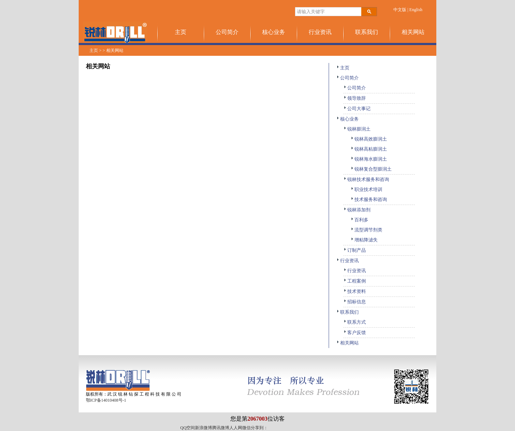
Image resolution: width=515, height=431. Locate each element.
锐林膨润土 (357, 129)
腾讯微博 (220, 427)
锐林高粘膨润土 (368, 149)
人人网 (235, 427)
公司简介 (227, 32)
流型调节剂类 (366, 229)
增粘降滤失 (364, 240)
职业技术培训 (366, 189)
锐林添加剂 (357, 209)
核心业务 (273, 32)
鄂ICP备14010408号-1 (106, 400)
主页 (180, 32)
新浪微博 (203, 427)
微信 (246, 427)
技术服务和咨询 (368, 199)
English (415, 9)
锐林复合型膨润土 (371, 169)
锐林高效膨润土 (368, 139)
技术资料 (354, 291)
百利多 (359, 219)
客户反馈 (354, 332)
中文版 (399, 9)
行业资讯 (320, 32)
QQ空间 (187, 427)
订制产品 (354, 250)
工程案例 (354, 281)
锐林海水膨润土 (368, 159)
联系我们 (366, 32)
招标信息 (354, 301)
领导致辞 (354, 98)
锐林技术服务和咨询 (366, 179)
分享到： (259, 427)
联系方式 (354, 322)
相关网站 (413, 32)
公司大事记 (357, 108)
